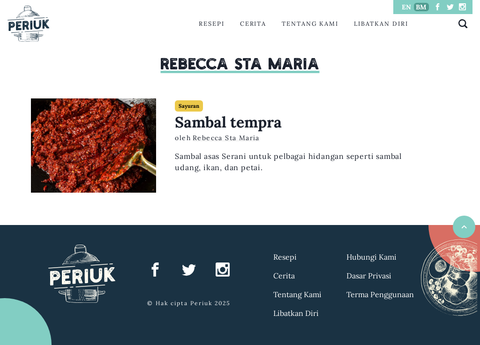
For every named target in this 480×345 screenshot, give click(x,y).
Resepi (212, 24)
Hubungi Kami (371, 257)
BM (421, 7)
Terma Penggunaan (380, 294)
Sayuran (189, 106)
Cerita (253, 24)
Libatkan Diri (381, 24)
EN (406, 7)
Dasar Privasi (368, 275)
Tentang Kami (310, 24)
